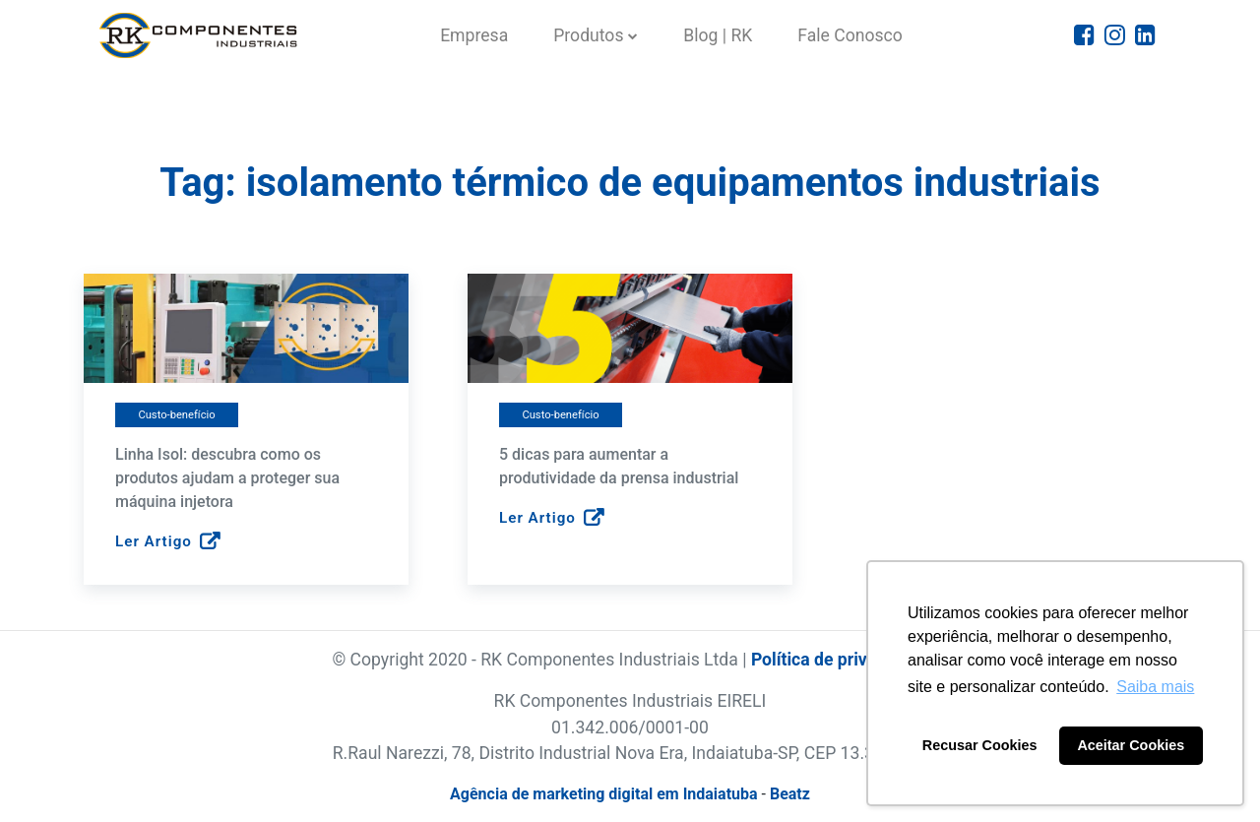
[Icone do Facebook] (1084, 35)
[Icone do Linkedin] (1145, 35)
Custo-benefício (176, 415)
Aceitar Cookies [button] (1130, 745)
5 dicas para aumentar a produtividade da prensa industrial (618, 466)
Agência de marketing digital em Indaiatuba (604, 794)
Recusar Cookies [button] (980, 745)
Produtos (588, 35)
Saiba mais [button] (1155, 686)
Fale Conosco (850, 35)
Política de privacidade (839, 659)
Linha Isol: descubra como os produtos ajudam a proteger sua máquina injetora (227, 478)
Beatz (790, 794)
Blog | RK (717, 35)
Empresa (474, 35)
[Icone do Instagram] (1114, 35)
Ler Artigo (167, 542)
